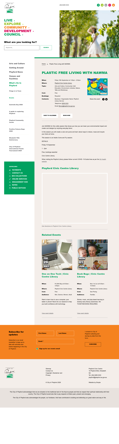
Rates (13, 185)
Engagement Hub (18, 182)
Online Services (18, 179)
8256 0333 (65, 103)
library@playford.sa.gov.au (67, 106)
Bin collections (18, 176)
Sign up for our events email (49, 348)
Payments (15, 170)
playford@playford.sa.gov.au (98, 377)
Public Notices (17, 188)
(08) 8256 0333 (64, 5)
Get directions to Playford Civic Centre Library (56, 226)
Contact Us (16, 173)
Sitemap (48, 369)
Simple (98, 382)
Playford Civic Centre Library (63, 83)
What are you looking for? (20, 42)
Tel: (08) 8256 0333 (95, 375)
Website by (92, 382)
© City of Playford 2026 (53, 382)
